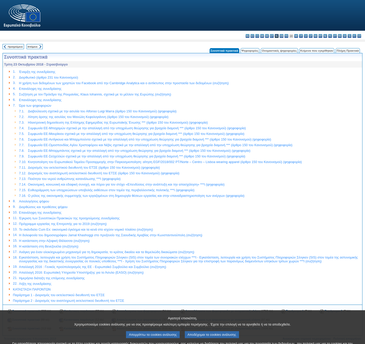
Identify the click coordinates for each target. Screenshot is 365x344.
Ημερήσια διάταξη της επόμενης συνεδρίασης (52, 278)
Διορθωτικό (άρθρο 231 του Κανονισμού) (48, 77)
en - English (281, 36)
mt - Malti (320, 36)
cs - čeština (257, 36)
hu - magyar (315, 36)
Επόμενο (32, 46)
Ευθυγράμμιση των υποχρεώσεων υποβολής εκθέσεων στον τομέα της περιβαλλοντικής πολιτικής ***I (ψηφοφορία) (111, 190)
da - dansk (262, 36)
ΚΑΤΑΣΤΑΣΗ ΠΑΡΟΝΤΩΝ (32, 289)
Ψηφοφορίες (250, 50)
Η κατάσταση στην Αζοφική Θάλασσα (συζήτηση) (54, 241)
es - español (252, 36)
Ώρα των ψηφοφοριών (35, 105)
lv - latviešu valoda (306, 36)
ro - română (340, 36)
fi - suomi (354, 36)
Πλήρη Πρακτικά (348, 50)
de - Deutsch (267, 36)
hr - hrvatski (296, 36)
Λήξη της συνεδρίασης (35, 284)
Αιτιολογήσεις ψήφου (34, 201)
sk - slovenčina (345, 36)
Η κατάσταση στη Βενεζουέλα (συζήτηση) (48, 246)
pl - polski (330, 36)
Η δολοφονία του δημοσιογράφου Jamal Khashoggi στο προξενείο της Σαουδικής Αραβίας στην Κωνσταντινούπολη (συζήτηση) (110, 235)
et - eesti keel (272, 36)
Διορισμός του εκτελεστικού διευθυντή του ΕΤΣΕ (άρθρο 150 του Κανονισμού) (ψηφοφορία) (94, 167)
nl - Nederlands (325, 36)
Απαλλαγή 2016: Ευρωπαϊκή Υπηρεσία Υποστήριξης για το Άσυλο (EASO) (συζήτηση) (81, 272)
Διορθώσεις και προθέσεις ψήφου (43, 207)
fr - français (286, 36)
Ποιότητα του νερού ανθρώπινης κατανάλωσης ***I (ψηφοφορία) (74, 179)
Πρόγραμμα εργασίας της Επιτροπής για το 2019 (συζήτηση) (63, 224)
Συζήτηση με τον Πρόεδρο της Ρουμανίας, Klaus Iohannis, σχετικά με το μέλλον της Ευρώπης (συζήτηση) (95, 94)
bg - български (247, 36)
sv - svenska (359, 36)
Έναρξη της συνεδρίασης (37, 72)
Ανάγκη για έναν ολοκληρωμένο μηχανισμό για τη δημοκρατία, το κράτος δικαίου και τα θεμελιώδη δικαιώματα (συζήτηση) (106, 252)
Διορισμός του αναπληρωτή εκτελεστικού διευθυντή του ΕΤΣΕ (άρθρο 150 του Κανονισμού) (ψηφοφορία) (103, 173)
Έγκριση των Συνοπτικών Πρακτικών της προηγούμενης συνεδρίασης (69, 218)
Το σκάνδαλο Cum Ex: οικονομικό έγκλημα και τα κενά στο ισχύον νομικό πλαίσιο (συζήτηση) (86, 229)
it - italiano (301, 36)
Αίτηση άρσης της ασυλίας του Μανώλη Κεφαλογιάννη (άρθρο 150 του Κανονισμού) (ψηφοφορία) (98, 117)
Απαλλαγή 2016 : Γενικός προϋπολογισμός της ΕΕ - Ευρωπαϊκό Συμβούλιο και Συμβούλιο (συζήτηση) (92, 267)
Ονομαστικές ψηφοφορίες (279, 50)
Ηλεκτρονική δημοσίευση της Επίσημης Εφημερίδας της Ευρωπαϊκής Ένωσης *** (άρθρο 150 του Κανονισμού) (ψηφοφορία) (118, 122)
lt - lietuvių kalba (311, 36)
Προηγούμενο (15, 46)
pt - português (335, 36)
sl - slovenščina (349, 36)
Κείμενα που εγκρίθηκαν (316, 50)
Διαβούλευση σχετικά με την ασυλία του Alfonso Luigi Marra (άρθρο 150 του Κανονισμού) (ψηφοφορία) (102, 111)
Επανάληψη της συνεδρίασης (40, 89)
